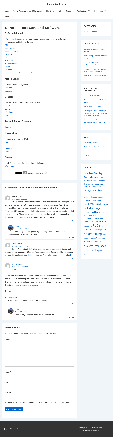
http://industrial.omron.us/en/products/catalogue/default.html (47, 255)
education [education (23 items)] (97, 190)
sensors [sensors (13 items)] (102, 238)
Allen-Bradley (10, 48)
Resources (100, 10)
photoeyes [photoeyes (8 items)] (98, 218)
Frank (17, 226)
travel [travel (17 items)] (101, 251)
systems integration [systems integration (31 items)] (95, 246)
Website (8, 392)
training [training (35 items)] (94, 250)
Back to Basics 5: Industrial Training (95, 75)
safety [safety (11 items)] (96, 238)
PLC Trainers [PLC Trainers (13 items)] (95, 230)
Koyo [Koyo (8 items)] (85, 208)
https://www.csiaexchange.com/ (25, 285)
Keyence (8, 115)
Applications (84, 10)
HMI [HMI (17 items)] (90, 197)
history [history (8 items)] (86, 197)
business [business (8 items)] (93, 184)
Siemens (8, 70)
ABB (6, 45)
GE (6, 57)
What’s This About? (95, 96)
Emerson (8, 88)
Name (7, 372)
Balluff (7, 106)
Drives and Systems (90, 143)
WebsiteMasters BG (90, 100)
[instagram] (17, 429)
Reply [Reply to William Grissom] (72, 220)
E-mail (7, 382)
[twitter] (11, 429)
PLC (59, 11)
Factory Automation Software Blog (95, 147)
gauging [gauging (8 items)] (103, 194)
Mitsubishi (9, 61)
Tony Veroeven (17, 264)
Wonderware (10, 166)
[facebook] (5, 429)
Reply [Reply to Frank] (72, 237)
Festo (7, 142)
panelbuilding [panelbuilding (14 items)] (89, 218)
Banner (8, 109)
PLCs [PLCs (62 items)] (96, 225)
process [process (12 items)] (103, 230)
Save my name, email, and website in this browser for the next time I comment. (38, 402)
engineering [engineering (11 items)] (88, 194)
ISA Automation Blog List (92, 151)
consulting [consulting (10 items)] (99, 184)
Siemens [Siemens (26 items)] (88, 241)
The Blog (50, 11)
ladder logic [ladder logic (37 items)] (94, 208)
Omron (7, 67)
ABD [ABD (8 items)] (85, 173)
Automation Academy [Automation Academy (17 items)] (93, 177)
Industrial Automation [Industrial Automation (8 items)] (98, 197)
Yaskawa (8, 91)
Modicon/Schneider (12, 64)
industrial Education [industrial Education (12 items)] (100, 204)
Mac (6, 145)
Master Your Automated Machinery (27, 11)
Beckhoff (8, 54)
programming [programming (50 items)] (93, 234)
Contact (9, 15)
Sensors (69, 11)
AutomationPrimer (56, 4)
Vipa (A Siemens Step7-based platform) (20, 73)
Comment (9, 339)
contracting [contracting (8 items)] (87, 186)
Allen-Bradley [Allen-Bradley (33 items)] (94, 173)
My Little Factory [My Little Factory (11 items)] (94, 215)
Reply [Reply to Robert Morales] (72, 258)
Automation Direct (12, 51)
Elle (85, 96)
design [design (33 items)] (88, 190)
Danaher (8, 127)
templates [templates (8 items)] (86, 251)
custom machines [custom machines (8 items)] (96, 186)
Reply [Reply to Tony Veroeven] (72, 303)
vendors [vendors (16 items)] (87, 254)
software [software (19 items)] (98, 242)
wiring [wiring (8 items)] (93, 254)
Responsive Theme (93, 430)
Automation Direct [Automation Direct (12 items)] (90, 181)
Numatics (8, 148)
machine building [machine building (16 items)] (91, 212)
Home (6, 11)
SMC (7, 151)
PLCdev (86, 155)
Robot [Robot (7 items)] (92, 238)
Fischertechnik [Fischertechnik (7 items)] (96, 194)
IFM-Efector (9, 112)
